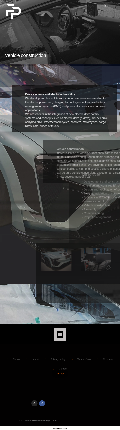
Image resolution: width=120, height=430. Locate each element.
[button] (60, 334)
